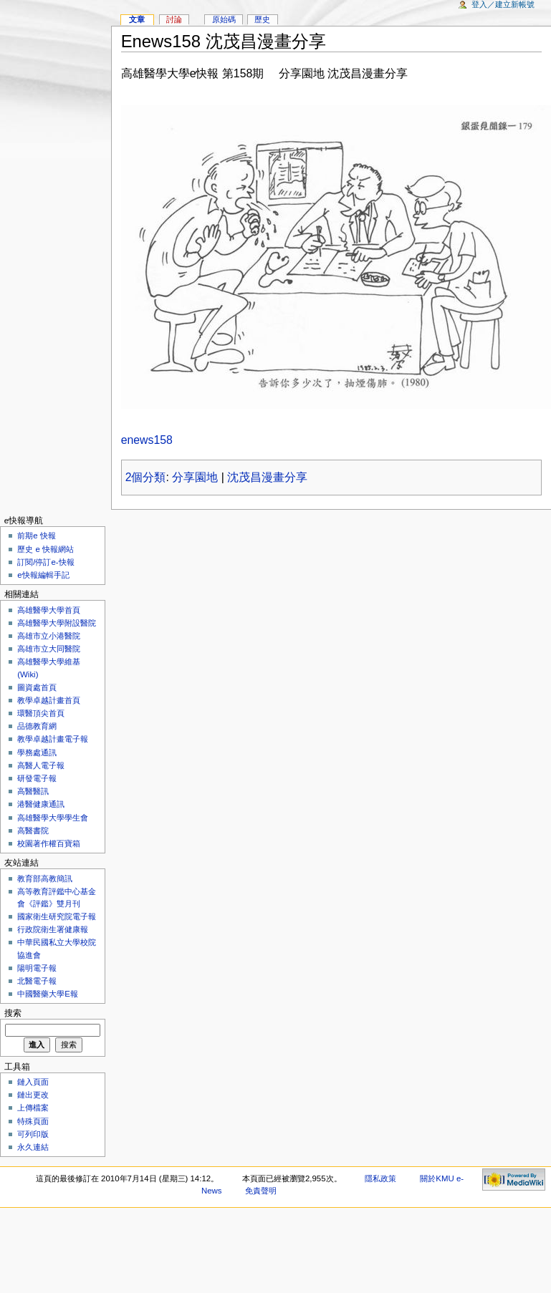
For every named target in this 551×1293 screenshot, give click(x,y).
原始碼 (224, 19)
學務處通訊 (37, 752)
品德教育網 (37, 726)
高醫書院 (33, 830)
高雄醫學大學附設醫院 (56, 623)
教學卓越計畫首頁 (48, 700)
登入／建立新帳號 (503, 4)
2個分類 (145, 477)
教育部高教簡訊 (44, 878)
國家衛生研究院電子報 (56, 916)
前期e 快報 (36, 535)
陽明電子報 (37, 968)
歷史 (262, 19)
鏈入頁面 (33, 1082)
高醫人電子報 (40, 765)
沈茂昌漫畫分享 (267, 477)
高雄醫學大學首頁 (48, 610)
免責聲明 (261, 1190)
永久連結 (33, 1147)
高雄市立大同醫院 (48, 648)
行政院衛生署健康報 (52, 929)
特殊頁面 (33, 1121)
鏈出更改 (33, 1094)
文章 (137, 19)
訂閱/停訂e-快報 (45, 562)
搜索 (12, 1013)
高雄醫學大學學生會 (52, 817)
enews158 (147, 440)
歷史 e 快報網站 (49, 549)
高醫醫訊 (33, 791)
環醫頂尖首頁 (40, 713)
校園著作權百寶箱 (48, 843)
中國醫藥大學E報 (47, 993)
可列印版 (33, 1134)
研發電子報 (37, 778)
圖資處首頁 (37, 687)
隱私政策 (380, 1178)
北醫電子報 (37, 981)
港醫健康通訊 (40, 804)
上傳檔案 (33, 1107)
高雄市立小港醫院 (48, 635)
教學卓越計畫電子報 (52, 739)
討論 (174, 19)
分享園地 (195, 477)
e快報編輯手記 (43, 575)
